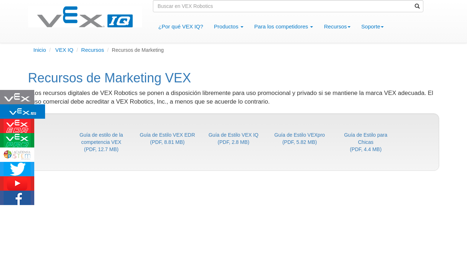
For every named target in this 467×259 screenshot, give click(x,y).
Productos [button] (228, 26)
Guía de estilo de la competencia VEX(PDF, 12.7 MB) (101, 142)
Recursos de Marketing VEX (109, 78)
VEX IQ (63, 50)
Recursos (92, 50)
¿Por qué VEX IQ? (183, 26)
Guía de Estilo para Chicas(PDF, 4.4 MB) (365, 142)
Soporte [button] (372, 26)
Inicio (40, 50)
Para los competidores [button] (283, 26)
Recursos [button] (337, 26)
